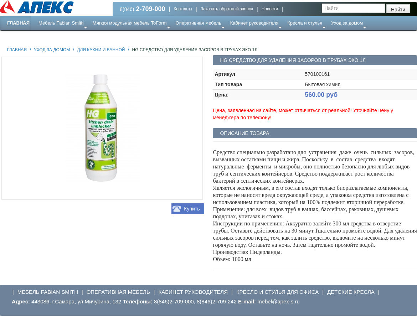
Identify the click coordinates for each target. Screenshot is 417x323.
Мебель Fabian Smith (61, 23)
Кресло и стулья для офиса (277, 292)
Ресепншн (77, 37)
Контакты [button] (183, 8)
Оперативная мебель (198, 23)
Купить (192, 209)
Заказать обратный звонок (227, 8)
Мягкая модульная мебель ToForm (130, 23)
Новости (270, 8)
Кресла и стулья (304, 23)
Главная (18, 23)
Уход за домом (347, 23)
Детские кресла (351, 292)
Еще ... (50, 37)
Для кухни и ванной (101, 49)
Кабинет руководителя (254, 23)
